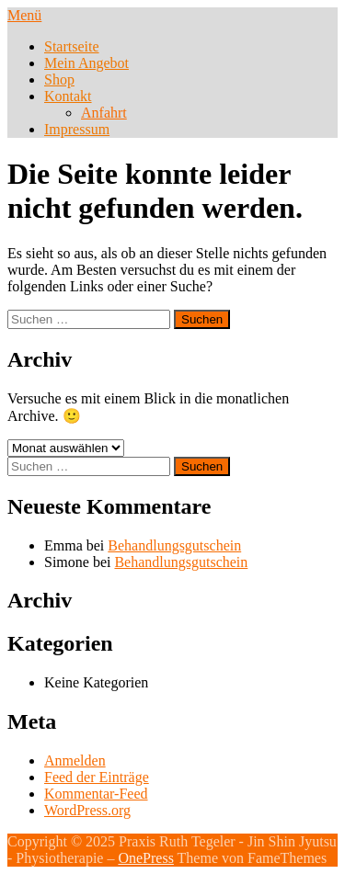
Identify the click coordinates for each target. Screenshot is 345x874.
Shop (59, 79)
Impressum (76, 129)
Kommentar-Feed (96, 793)
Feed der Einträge (96, 777)
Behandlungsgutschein (174, 545)
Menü (24, 15)
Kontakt (68, 96)
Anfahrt (104, 112)
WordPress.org (87, 810)
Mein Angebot (86, 63)
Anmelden (75, 760)
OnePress (145, 858)
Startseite (71, 46)
